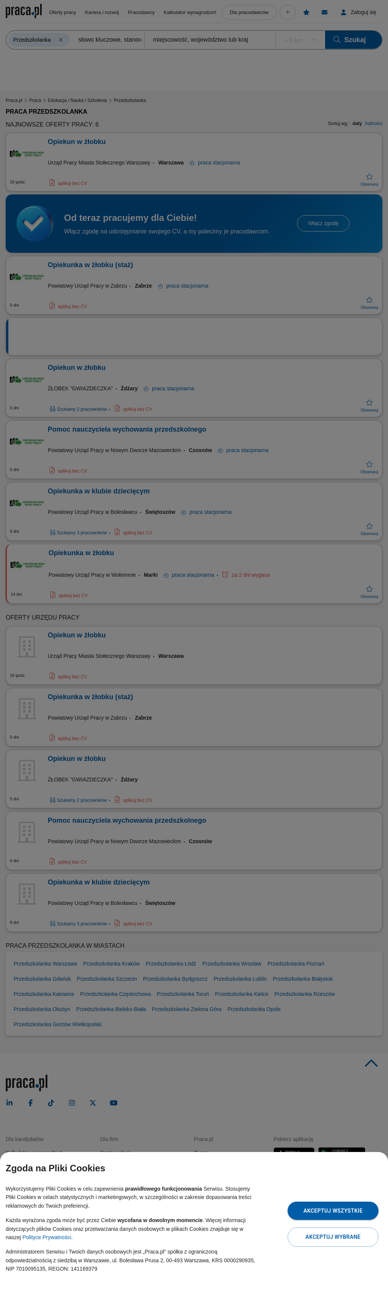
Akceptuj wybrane (332, 1237)
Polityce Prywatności (46, 1237)
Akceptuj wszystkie (333, 1211)
